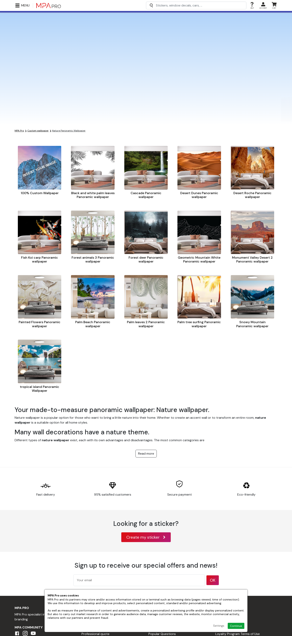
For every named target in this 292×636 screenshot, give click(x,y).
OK (212, 580)
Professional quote (96, 634)
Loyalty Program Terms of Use (237, 634)
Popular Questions (162, 634)
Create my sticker (146, 537)
